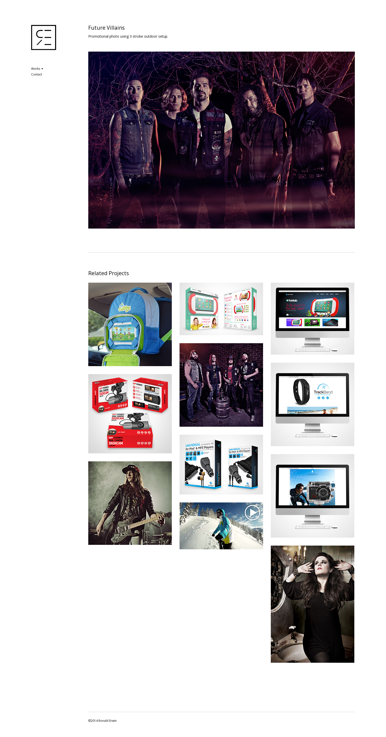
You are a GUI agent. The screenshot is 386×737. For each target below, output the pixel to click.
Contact (36, 74)
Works (37, 69)
